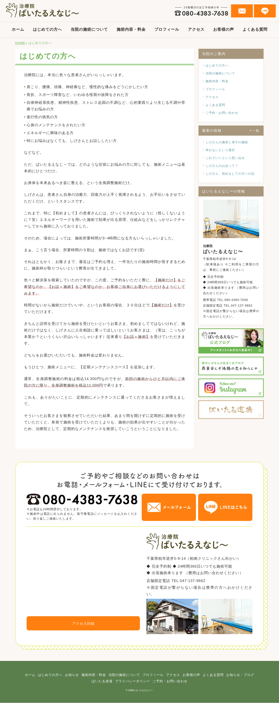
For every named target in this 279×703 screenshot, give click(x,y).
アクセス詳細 (83, 623)
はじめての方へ (47, 29)
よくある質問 (255, 29)
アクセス (196, 29)
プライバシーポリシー (148, 681)
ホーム (18, 29)
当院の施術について (89, 29)
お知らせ (84, 675)
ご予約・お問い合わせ (222, 112)
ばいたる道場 (116, 681)
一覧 (256, 130)
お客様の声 (223, 29)
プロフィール (166, 29)
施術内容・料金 (131, 29)
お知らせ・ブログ (87, 681)
